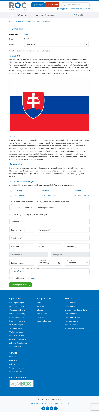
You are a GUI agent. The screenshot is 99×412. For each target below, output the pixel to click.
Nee (22, 271)
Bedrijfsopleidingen (17, 317)
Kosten (78, 191)
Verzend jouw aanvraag (20, 284)
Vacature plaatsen (77, 9)
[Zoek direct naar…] (75, 4)
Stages (40, 310)
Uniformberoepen (16, 332)
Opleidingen (38, 5)
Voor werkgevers (44, 321)
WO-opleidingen (16, 328)
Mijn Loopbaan (71, 314)
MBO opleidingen (23, 15)
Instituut (45, 191)
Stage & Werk (52, 5)
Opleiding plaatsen (62, 9)
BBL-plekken (42, 314)
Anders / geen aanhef (46, 208)
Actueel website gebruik (75, 328)
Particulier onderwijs (17, 314)
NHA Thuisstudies (49, 195)
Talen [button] (38, 21)
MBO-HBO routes (16, 336)
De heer (17, 208)
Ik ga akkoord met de (26, 278)
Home (11, 21)
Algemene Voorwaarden (38, 403)
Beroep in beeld (71, 325)
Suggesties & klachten (18, 368)
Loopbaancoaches (72, 317)
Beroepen (41, 303)
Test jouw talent (71, 321)
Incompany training (17, 321)
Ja (15, 271)
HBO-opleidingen (16, 306)
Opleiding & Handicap (18, 339)
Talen (26, 34)
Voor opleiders (15, 347)
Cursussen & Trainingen (45, 15)
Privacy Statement (55, 403)
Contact (12, 357)
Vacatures (41, 306)
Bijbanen (40, 317)
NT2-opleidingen (16, 325)
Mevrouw (28, 208)
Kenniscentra (70, 303)
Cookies (67, 403)
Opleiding (18, 191)
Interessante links (16, 371)
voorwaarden (35, 278)
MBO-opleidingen (16, 303)
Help (88, 9)
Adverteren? (14, 364)
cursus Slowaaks (19, 195)
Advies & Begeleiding (18, 343)
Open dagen (70, 306)
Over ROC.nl (14, 360)
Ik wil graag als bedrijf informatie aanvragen (29, 214)
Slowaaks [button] (46, 21)
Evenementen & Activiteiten (76, 310)
